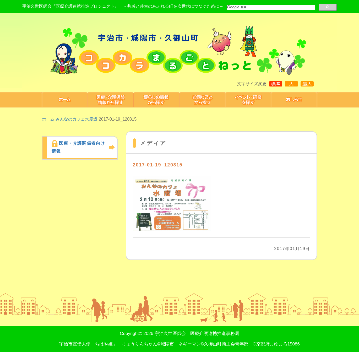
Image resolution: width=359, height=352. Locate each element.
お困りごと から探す (202, 99)
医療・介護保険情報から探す (111, 99)
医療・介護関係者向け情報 (78, 147)
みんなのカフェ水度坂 (76, 119)
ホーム (65, 99)
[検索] (270, 7)
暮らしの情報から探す (157, 99)
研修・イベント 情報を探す (248, 99)
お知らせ (294, 99)
